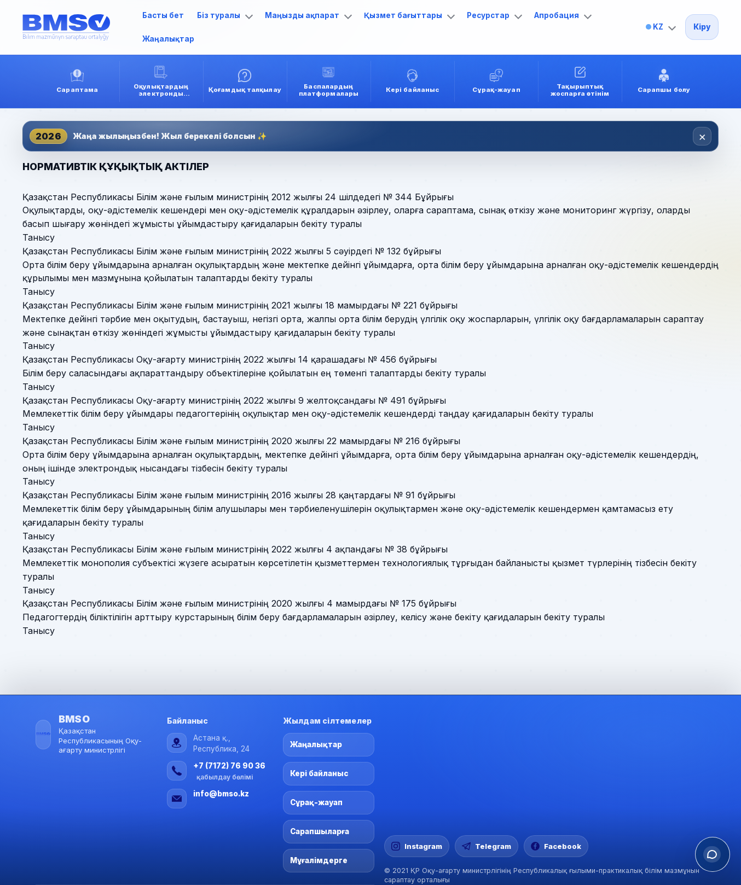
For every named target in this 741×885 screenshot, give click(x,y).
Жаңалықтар (168, 38)
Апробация (563, 15)
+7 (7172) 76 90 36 (229, 765)
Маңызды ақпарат (308, 15)
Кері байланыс (319, 773)
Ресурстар (494, 15)
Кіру (701, 26)
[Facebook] (556, 846)
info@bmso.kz (221, 793)
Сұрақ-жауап (316, 802)
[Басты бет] (77, 27)
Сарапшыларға (319, 831)
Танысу (38, 237)
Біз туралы (225, 15)
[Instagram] (416, 846)
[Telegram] (486, 846)
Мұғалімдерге (319, 860)
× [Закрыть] (702, 136)
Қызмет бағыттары (409, 15)
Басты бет (163, 15)
